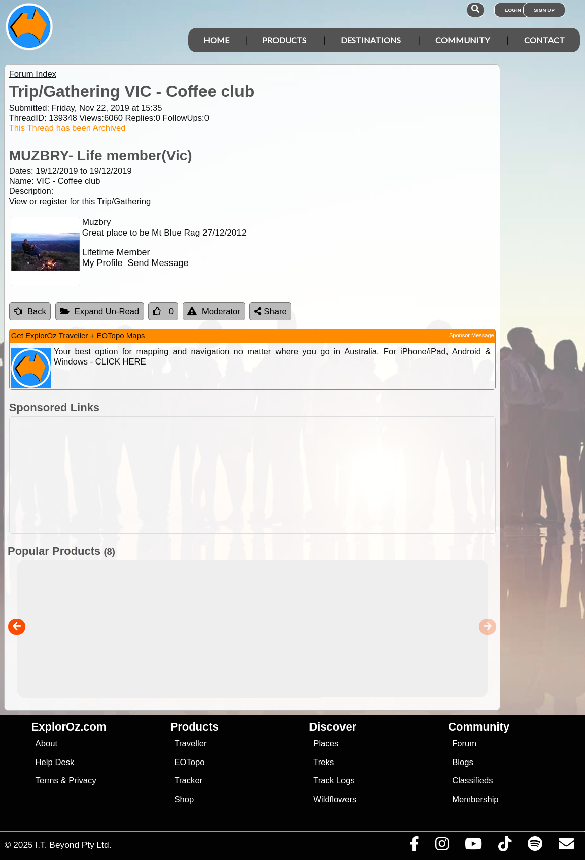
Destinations (371, 40)
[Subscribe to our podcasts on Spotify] (535, 846)
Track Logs (334, 780)
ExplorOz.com (69, 726)
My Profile (102, 263)
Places (325, 743)
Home (216, 40)
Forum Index (32, 74)
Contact (544, 40)
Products (284, 40)
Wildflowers (334, 799)
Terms (47, 780)
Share (270, 311)
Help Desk (55, 762)
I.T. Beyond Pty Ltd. (73, 845)
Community (462, 40)
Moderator (213, 311)
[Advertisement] (298, 475)
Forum (464, 743)
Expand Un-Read (100, 311)
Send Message (158, 263)
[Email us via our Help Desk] (566, 846)
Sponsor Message (471, 335)
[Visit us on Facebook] (414, 846)
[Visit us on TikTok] (504, 846)
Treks (323, 762)
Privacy (82, 780)
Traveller (190, 743)
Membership (475, 799)
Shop (184, 799)
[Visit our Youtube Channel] (473, 846)
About (46, 743)
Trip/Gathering (124, 201)
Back (30, 311)
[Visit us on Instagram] (441, 846)
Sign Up (544, 10)
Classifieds (472, 780)
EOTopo (189, 762)
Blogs (462, 762)
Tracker (188, 780)
